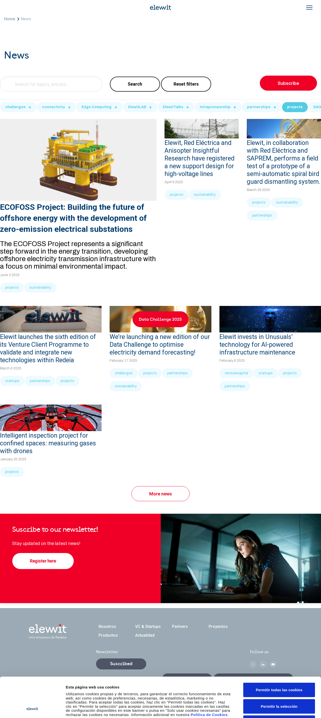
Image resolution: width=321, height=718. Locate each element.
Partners (180, 626)
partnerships (259, 107)
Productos (108, 635)
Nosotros (107, 626)
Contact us (187, 679)
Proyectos (218, 626)
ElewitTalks (173, 107)
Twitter (253, 664)
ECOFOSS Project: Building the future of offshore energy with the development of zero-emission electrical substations (73, 218)
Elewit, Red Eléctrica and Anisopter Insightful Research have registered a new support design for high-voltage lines (199, 158)
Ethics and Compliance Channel (253, 679)
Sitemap (138, 709)
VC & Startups (148, 626)
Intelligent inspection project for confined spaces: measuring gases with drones (48, 443)
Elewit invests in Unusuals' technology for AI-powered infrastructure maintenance (257, 344)
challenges (15, 107)
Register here (43, 561)
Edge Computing (97, 107)
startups (12, 381)
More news (160, 493)
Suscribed (121, 664)
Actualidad (144, 635)
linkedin (263, 664)
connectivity (53, 107)
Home (9, 19)
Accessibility (163, 709)
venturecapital (236, 373)
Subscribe (288, 83)
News (26, 19)
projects (295, 107)
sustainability (40, 287)
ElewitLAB (137, 107)
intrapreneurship (215, 107)
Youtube (273, 664)
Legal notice (84, 709)
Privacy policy (113, 709)
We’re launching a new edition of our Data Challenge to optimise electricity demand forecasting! (160, 344)
